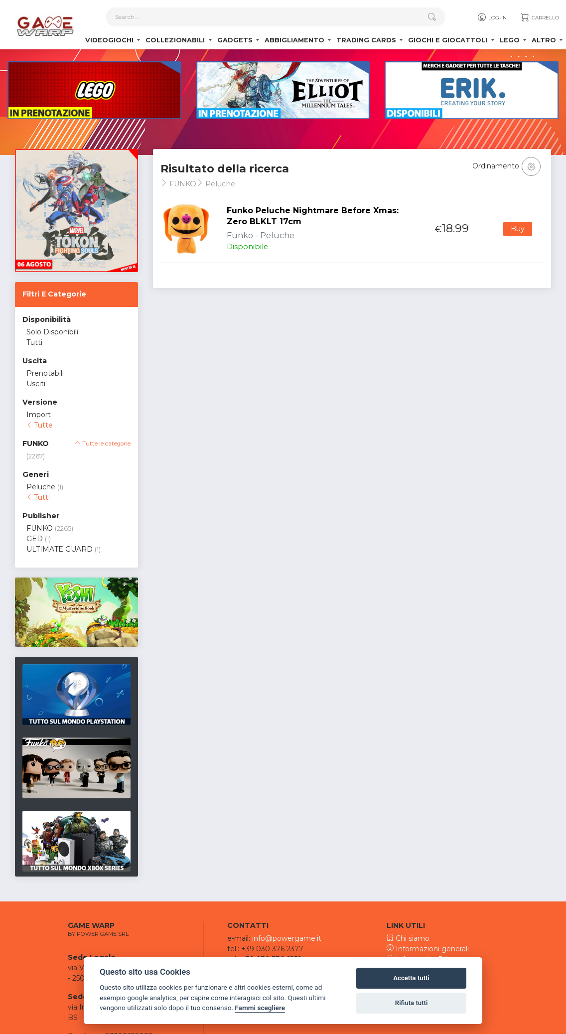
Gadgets (236, 40)
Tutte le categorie (103, 443)
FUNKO (39, 528)
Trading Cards (367, 40)
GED (34, 538)
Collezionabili (176, 40)
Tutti (34, 342)
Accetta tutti (411, 978)
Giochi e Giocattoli (448, 40)
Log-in (491, 17)
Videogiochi (110, 40)
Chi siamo (408, 938)
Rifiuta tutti (411, 1003)
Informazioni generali (428, 948)
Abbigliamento (295, 40)
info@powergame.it (286, 938)
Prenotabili (45, 373)
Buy (518, 228)
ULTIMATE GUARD (59, 549)
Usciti (35, 383)
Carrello (539, 17)
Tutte (39, 425)
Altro (545, 40)
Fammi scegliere (260, 1008)
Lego (511, 40)
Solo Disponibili (52, 331)
